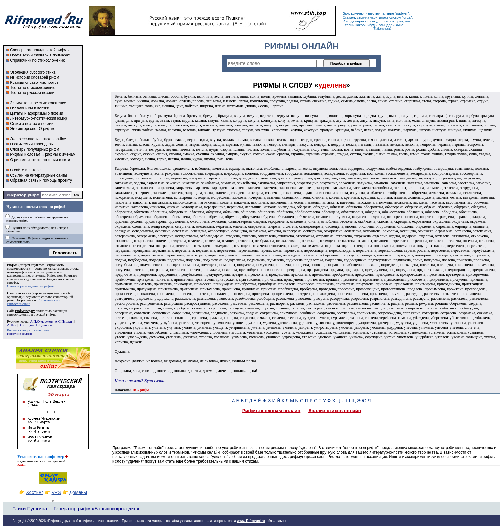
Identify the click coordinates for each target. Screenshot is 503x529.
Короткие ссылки (19, 333)
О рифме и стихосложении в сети (40, 160)
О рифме (47, 128)
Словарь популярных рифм (34, 149)
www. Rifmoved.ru (251, 521)
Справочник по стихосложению (37, 60)
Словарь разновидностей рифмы (39, 50)
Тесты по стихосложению (32, 87)
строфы (12, 282)
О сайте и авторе (25, 170)
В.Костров (26, 325)
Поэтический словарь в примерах (40, 55)
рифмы (402, 13)
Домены (78, 492)
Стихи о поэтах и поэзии (31, 123)
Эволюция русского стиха (32, 72)
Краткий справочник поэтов (34, 82)
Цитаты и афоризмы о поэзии (36, 113)
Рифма (12, 265)
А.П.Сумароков (41, 321)
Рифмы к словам (25, 154)
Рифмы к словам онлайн (271, 410)
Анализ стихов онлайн (334, 410)
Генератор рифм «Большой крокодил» (96, 508)
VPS (56, 492)
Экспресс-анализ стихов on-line (38, 139)
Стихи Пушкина (29, 508)
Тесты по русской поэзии (32, 93)
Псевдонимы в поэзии (29, 108)
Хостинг (34, 492)
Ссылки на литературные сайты (38, 175)
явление (387, 13)
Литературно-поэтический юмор (38, 118)
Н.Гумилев (44, 325)
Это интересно (23, 128)
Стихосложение (19, 293)
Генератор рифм (21, 195)
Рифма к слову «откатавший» (28, 330)
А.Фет (11, 325)
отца (407, 17)
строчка (363, 17)
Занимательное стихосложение (38, 103)
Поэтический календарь (31, 144)
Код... (21, 464)
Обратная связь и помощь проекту (41, 180)
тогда (350, 21)
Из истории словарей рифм (34, 77)
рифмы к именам (60, 154)
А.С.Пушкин (64, 321)
